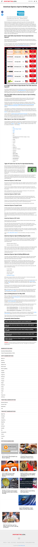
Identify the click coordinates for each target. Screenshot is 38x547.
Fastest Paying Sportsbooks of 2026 (8, 353)
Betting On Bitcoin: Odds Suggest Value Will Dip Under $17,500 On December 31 (28, 475)
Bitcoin (5, 111)
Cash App (3, 415)
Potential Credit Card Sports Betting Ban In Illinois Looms (27, 457)
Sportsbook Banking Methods (6, 351)
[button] (20, 321)
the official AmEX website (12, 232)
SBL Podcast (13, 542)
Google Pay (3, 419)
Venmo (33, 281)
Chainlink (2, 372)
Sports (3, 472)
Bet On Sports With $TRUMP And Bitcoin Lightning (9, 457)
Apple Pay (3, 413)
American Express (4, 402)
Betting (22, 472)
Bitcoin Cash (8, 290)
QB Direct (3, 426)
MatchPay (3, 422)
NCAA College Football (17, 128)
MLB (14, 130)
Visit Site (33, 51)
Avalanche (3, 362)
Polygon (2, 380)
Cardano (2, 370)
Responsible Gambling (20, 542)
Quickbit (2, 428)
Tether (2, 390)
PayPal (31, 281)
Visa (2, 408)
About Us (5, 542)
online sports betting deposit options (22, 45)
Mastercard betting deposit (13, 105)
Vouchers (3, 436)
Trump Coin (3, 394)
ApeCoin (2, 360)
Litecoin (12, 290)
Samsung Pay (3, 432)
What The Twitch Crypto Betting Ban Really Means (28, 491)
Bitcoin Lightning (4, 368)
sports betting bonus (16, 297)
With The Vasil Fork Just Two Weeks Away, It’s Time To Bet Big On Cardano (10, 526)
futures (12, 123)
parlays (19, 123)
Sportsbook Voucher (10, 275)
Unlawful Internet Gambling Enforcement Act (19, 113)
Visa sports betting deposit (18, 104)
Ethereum (3, 376)
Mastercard (3, 406)
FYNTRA (2, 417)
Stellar (15, 290)
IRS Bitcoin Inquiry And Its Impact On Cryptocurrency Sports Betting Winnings (9, 492)
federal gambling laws (22, 90)
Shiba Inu (3, 384)
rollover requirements (12, 301)
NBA (13, 132)
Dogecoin (3, 374)
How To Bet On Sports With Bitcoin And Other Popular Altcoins (8, 475)
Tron (2, 392)
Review (32, 53)
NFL (13, 127)
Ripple (2, 382)
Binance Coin (3, 364)
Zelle (9, 282)
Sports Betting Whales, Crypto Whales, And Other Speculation (26, 508)
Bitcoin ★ (3, 358)
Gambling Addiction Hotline (30, 542)
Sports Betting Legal (22, 545)
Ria (1, 430)
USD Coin (3, 396)
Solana (2, 388)
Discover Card (3, 404)
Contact (9, 542)
